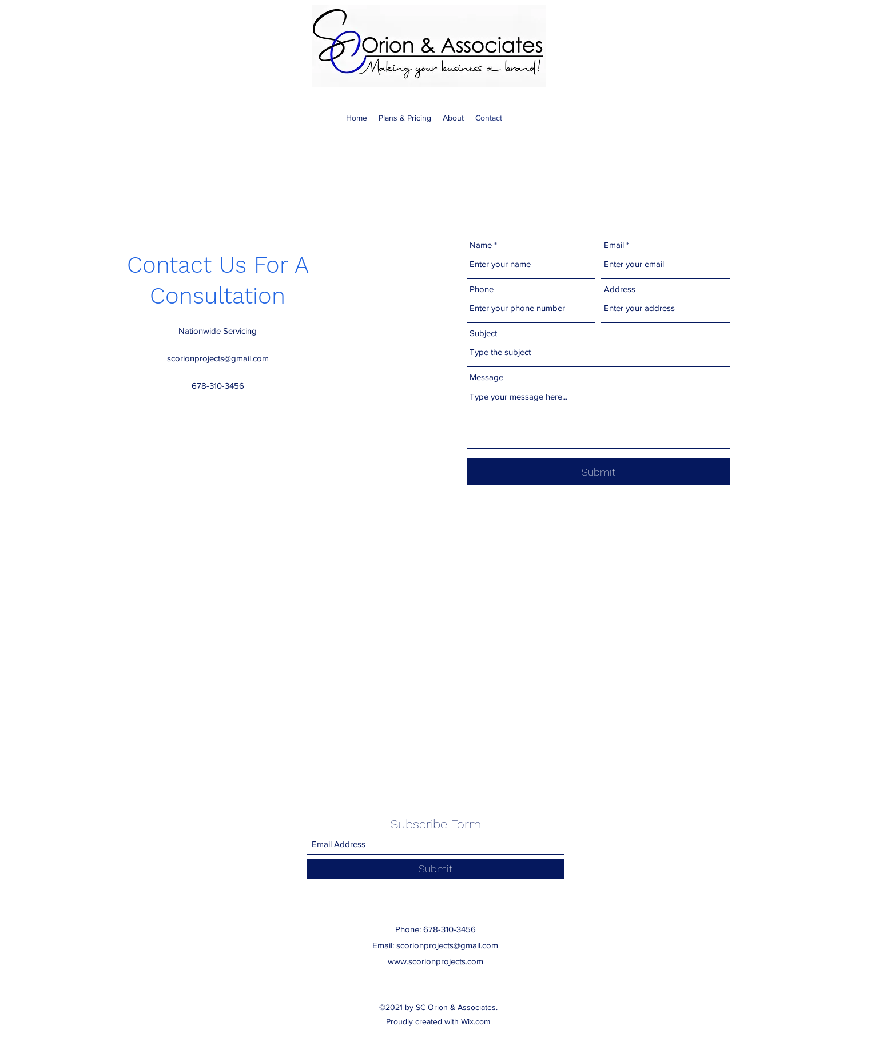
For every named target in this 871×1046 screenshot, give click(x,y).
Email (614, 245)
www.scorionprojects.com (435, 961)
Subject (483, 333)
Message (486, 377)
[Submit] (598, 471)
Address (619, 289)
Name (481, 245)
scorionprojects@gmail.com (218, 358)
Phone (482, 289)
